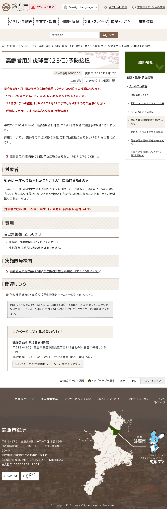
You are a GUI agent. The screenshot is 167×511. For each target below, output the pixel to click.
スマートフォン (153, 381)
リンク (161, 399)
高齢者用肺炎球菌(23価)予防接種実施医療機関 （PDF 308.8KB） (55, 271)
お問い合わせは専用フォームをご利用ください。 (50, 364)
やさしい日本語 (118, 7)
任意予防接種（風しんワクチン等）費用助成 (146, 153)
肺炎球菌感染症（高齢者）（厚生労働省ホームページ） (51, 294)
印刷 (73, 81)
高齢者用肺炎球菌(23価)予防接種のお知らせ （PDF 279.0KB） (54, 156)
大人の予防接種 (94, 46)
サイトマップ (157, 402)
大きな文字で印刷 (98, 80)
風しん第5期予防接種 (142, 112)
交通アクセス (31, 476)
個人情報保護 (49, 399)
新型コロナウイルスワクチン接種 (147, 103)
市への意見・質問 (109, 399)
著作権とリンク (24, 399)
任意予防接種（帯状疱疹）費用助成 (147, 142)
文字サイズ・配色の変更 (151, 7)
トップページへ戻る (103, 380)
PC (134, 381)
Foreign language (81, 7)
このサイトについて (139, 399)
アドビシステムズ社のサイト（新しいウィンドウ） (46, 309)
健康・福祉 (44, 46)
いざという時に (45, 7)
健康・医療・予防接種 (67, 46)
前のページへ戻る (74, 380)
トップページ (26, 46)
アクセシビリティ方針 (78, 399)
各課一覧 (12, 476)
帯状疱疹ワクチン (140, 95)
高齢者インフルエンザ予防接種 (147, 132)
